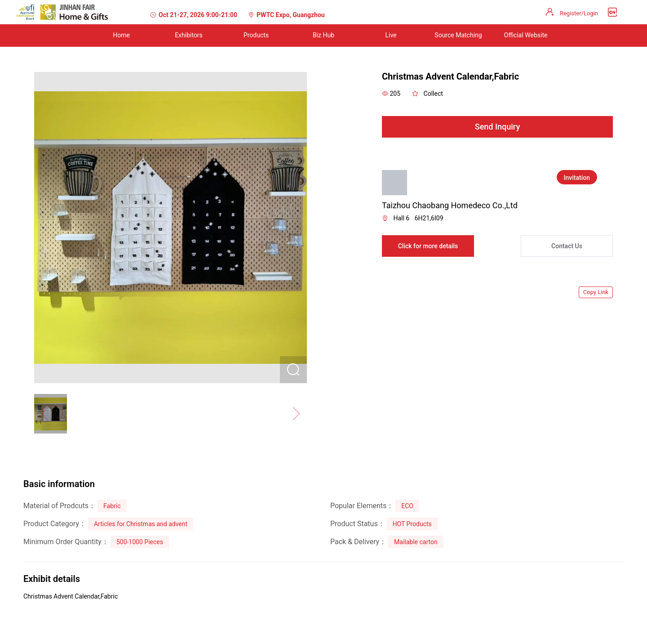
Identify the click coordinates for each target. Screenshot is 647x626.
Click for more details (428, 246)
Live (390, 35)
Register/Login (579, 13)
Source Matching (458, 35)
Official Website (526, 35)
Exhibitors (189, 35)
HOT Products (412, 524)
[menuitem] (121, 35)
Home (121, 35)
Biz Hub (323, 35)
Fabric (111, 506)
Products (256, 35)
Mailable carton (416, 542)
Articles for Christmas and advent (140, 524)
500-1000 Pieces (139, 542)
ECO (407, 506)
